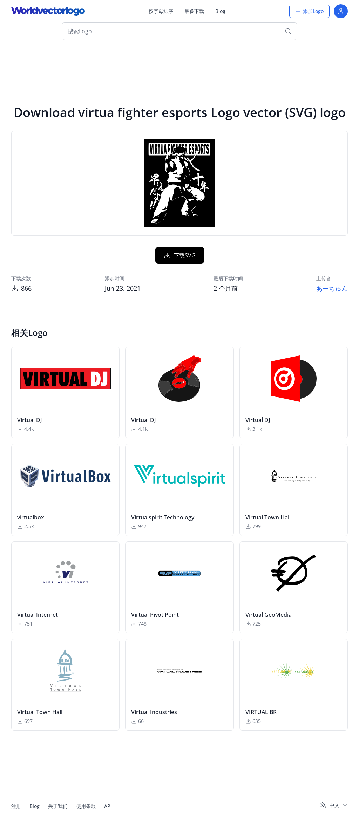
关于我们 (58, 806)
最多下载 (194, 11)
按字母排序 (161, 11)
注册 (16, 806)
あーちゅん (332, 288)
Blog (220, 11)
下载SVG (180, 255)
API (108, 806)
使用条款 (86, 806)
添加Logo (309, 11)
